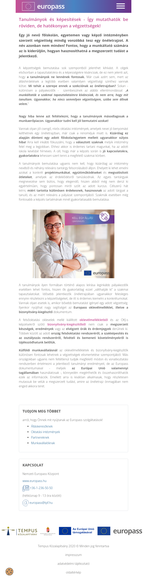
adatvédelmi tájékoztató (73, 564)
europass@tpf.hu (41, 503)
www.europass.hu (34, 481)
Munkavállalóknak (43, 443)
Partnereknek (40, 437)
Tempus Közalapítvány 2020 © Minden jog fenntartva (73, 546)
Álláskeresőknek (42, 426)
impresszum (73, 555)
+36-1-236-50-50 (41, 488)
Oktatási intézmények (45, 432)
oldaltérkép (73, 572)
